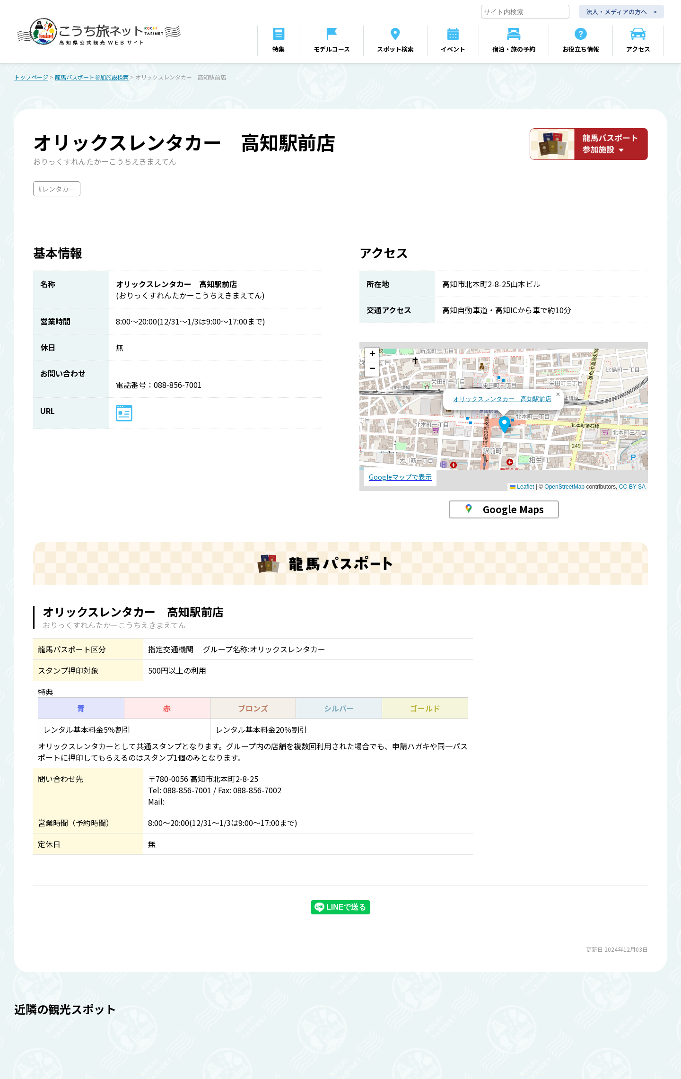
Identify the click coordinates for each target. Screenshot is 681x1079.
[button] (504, 425)
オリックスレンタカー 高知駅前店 (502, 399)
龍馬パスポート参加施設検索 (92, 77)
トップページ (31, 77)
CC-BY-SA (632, 487)
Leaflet (522, 487)
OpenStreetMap (564, 487)
